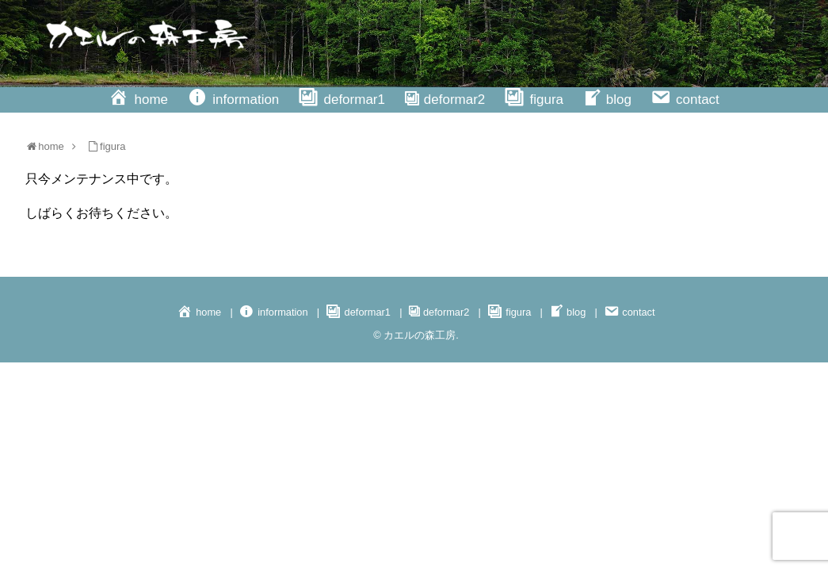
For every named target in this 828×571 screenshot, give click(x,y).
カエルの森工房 (419, 335)
